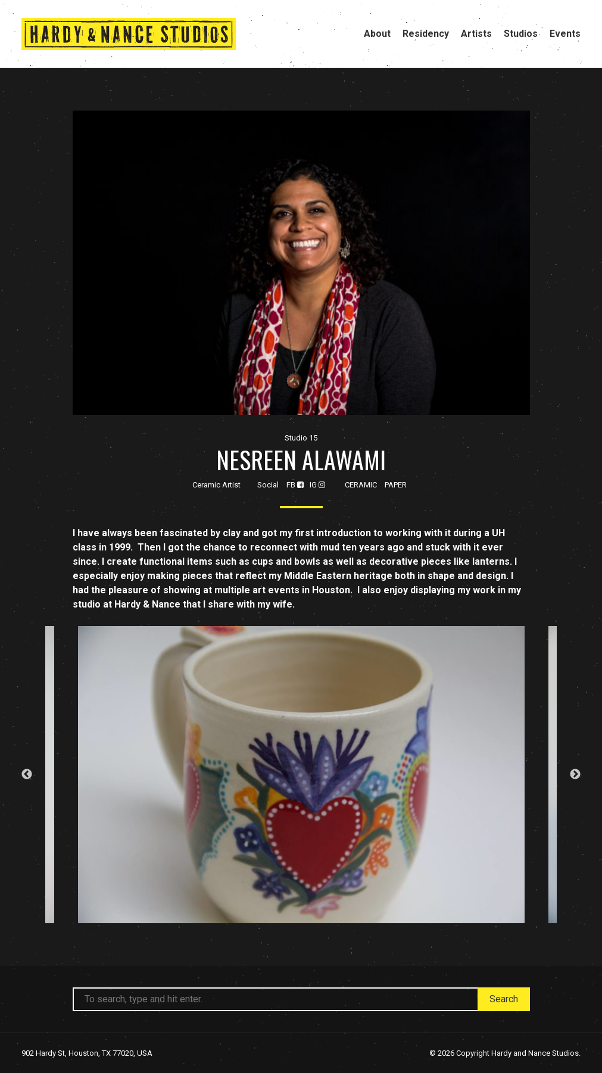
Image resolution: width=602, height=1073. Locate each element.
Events (565, 33)
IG (317, 484)
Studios (521, 33)
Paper (396, 484)
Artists (476, 33)
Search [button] (503, 999)
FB (295, 484)
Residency (426, 33)
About (377, 33)
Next (575, 775)
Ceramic (361, 484)
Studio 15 (301, 437)
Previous (27, 775)
